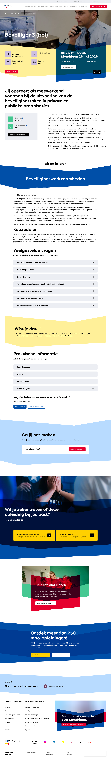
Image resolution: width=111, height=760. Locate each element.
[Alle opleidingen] (16, 13)
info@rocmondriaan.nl (53, 686)
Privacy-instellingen (69, 753)
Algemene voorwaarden (49, 753)
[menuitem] (63, 1)
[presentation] (95, 753)
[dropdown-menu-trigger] (98, 6)
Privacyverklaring (31, 752)
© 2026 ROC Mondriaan (9, 753)
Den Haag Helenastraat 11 (17, 55)
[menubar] (79, 1)
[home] (8, 6)
